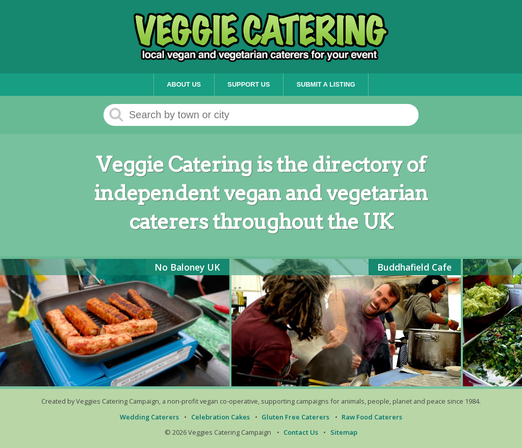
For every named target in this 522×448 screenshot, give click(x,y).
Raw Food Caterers (372, 416)
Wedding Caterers (149, 416)
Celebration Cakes (220, 416)
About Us (184, 84)
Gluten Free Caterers (295, 416)
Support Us (248, 84)
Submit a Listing (326, 84)
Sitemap (343, 432)
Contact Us (300, 432)
